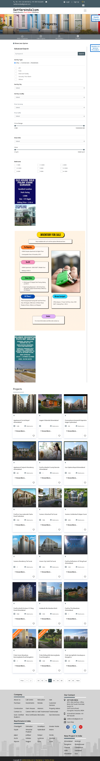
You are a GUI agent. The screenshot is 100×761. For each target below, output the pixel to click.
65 (73, 674)
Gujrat (16, 723)
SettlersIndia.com (28, 754)
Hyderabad (41, 723)
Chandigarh (18, 720)
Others (21, 79)
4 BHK (17, 165)
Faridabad (78, 744)
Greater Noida (54, 720)
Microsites (41, 708)
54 (38, 674)
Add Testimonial (43, 705)
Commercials (25, 63)
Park (20, 71)
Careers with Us (31, 705)
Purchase (17, 697)
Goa (76, 747)
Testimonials (53, 705)
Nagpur (28, 735)
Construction (18, 702)
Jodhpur (28, 729)
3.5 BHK (64, 162)
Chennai (67, 741)
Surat (51, 735)
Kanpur (39, 729)
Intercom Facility (24, 74)
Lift (19, 68)
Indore (51, 723)
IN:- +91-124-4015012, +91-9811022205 (28, 2)
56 (46, 674)
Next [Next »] (77, 674)
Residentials (34, 63)
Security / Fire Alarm (25, 76)
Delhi (66, 744)
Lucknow (40, 732)
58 (54, 674)
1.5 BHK (40, 158)
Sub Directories (54, 708)
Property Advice (54, 702)
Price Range (18, 123)
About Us (17, 693)
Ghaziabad (67, 747)
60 (61, 674)
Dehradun (29, 720)
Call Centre (29, 693)
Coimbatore (79, 741)
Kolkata (28, 732)
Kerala (51, 729)
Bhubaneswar (79, 738)
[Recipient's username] (46, 53)
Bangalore (67, 738)
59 (57, 674)
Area (16, 144)
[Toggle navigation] (85, 10)
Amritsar (78, 735)
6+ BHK (63, 165)
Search (81, 54)
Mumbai (52, 732)
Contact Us (18, 705)
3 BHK (40, 162)
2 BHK (63, 158)
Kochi (16, 732)
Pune (39, 735)
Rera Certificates (31, 708)
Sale (50, 693)
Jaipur (16, 729)
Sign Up (76, 2)
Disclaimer (39, 754)
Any (18, 63)
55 (42, 674)
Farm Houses (30, 702)
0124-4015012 (71, 707)
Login (68, 2)
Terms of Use (49, 754)
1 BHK (17, 158)
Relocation (41, 693)
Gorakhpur (41, 720)
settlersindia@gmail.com (75, 712)
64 (69, 674)
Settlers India (47, 29)
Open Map (70, 716)
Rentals (40, 697)
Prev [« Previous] (22, 674)
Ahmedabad (68, 735)
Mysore (16, 735)
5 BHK (40, 165)
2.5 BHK (17, 162)
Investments (30, 697)
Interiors (40, 702)
